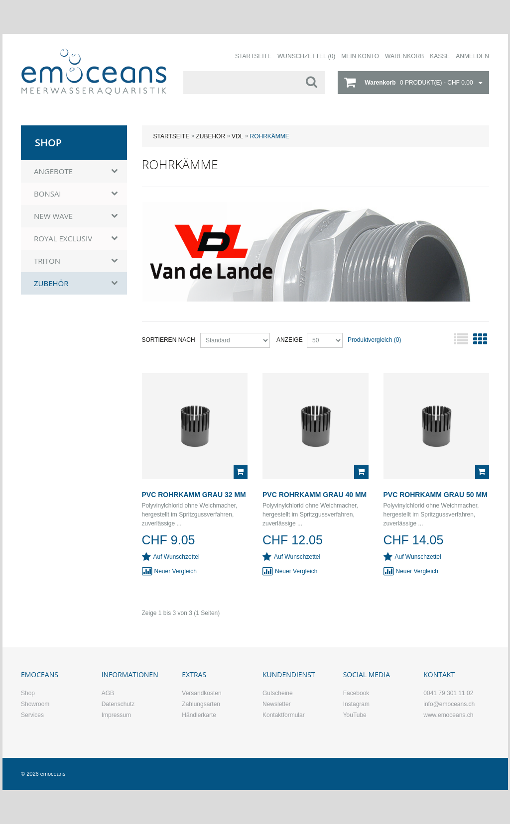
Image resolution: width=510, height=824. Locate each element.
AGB (108, 693)
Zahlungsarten (201, 704)
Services (32, 715)
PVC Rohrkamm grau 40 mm (314, 495)
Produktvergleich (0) (374, 339)
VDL (237, 136)
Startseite (171, 136)
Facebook (356, 693)
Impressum (116, 715)
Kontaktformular (283, 715)
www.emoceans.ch (448, 715)
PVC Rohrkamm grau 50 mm (435, 495)
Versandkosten (201, 693)
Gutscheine (277, 693)
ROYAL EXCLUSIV (63, 238)
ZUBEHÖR (210, 136)
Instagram (356, 704)
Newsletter (276, 704)
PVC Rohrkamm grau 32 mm (194, 495)
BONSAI (47, 194)
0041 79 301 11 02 (448, 693)
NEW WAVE (53, 216)
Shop (28, 693)
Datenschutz (118, 704)
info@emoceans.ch (449, 704)
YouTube (355, 715)
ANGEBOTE (53, 171)
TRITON (47, 261)
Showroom (35, 704)
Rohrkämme (269, 136)
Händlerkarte (199, 715)
